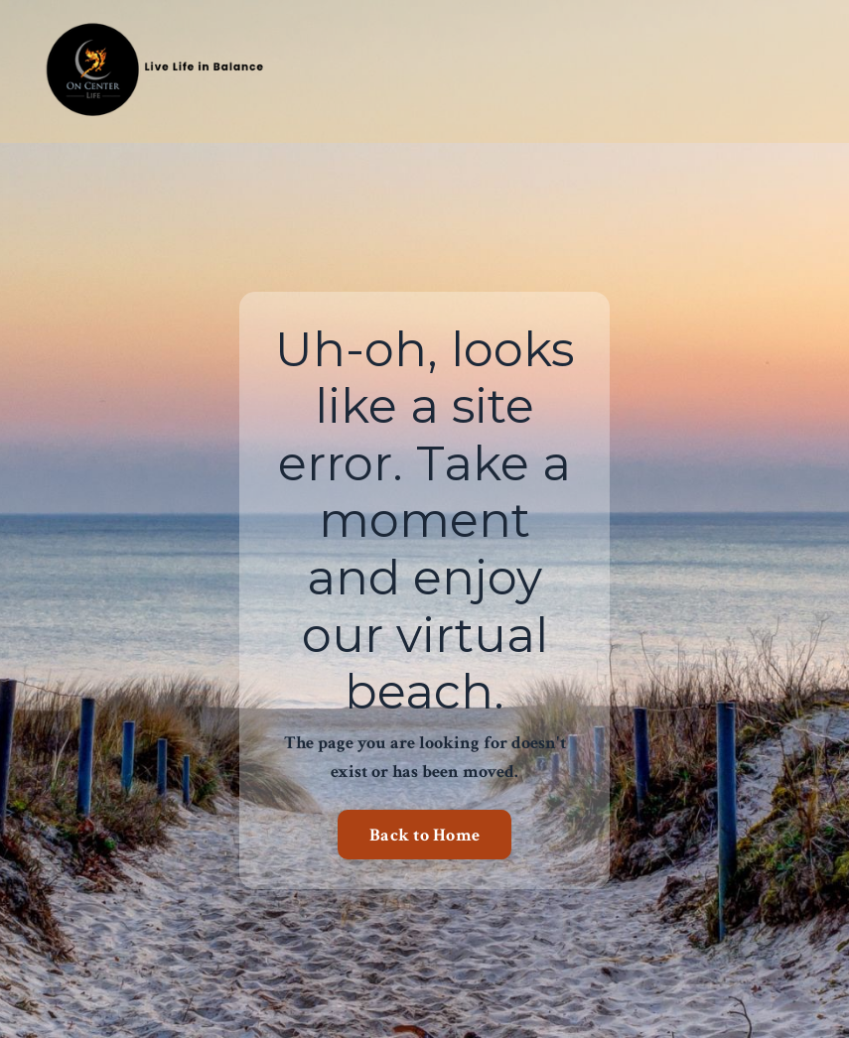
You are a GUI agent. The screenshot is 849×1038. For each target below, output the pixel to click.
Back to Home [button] (424, 835)
